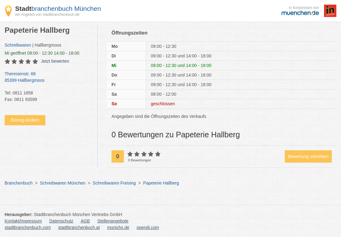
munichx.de (118, 227)
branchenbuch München (58, 8)
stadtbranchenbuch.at (79, 227)
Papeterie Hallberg (161, 183)
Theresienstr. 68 (48, 77)
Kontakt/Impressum (23, 220)
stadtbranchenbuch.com (28, 227)
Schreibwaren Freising (114, 183)
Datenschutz (61, 220)
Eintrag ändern (25, 120)
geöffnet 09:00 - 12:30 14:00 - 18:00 (42, 53)
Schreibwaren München (62, 183)
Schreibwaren (18, 45)
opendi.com (148, 227)
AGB (85, 220)
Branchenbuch (18, 183)
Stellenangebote (112, 220)
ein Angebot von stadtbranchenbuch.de (47, 14)
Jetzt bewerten (55, 61)
